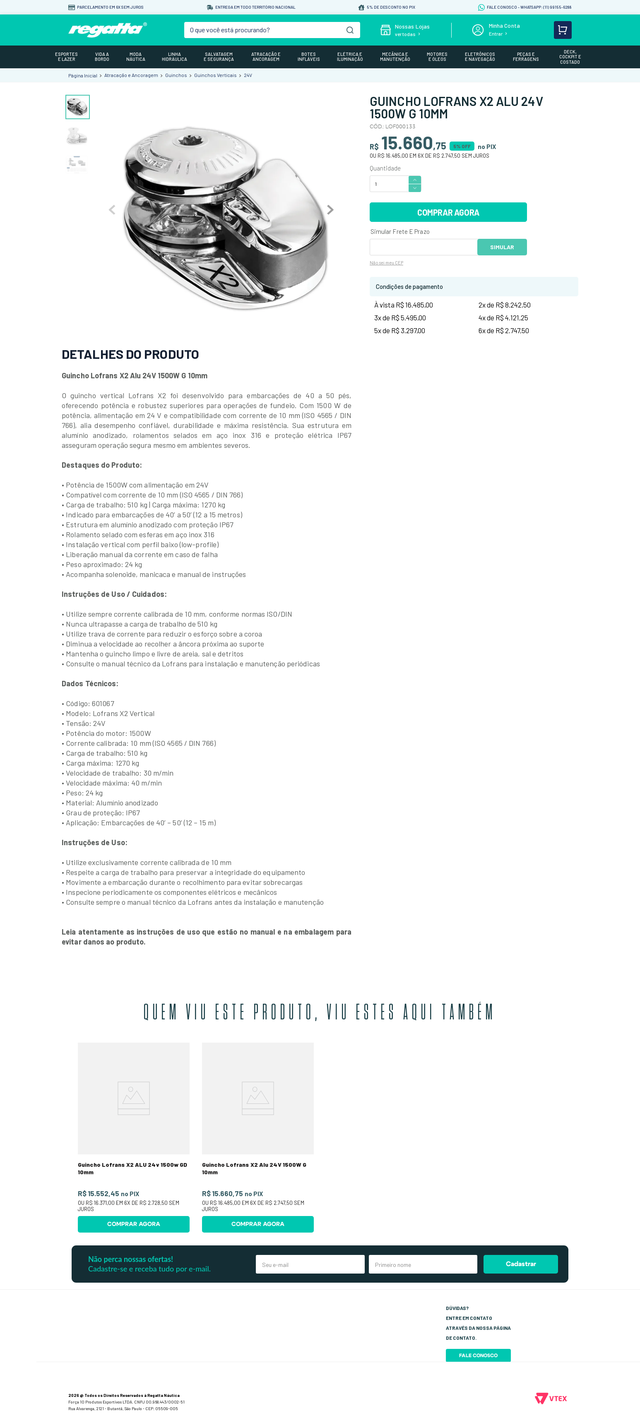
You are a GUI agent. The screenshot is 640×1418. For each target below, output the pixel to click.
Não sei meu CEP (386, 262)
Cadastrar (521, 1264)
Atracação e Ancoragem (131, 75)
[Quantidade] (388, 183)
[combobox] (272, 30)
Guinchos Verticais (215, 75)
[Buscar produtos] (350, 30)
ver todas (405, 34)
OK (502, 247)
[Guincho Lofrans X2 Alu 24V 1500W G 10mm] (258, 1138)
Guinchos (176, 75)
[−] (415, 188)
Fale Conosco (478, 1355)
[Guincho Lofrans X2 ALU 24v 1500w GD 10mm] (134, 1138)
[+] (415, 179)
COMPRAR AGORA (448, 212)
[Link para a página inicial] (82, 75)
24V (248, 75)
